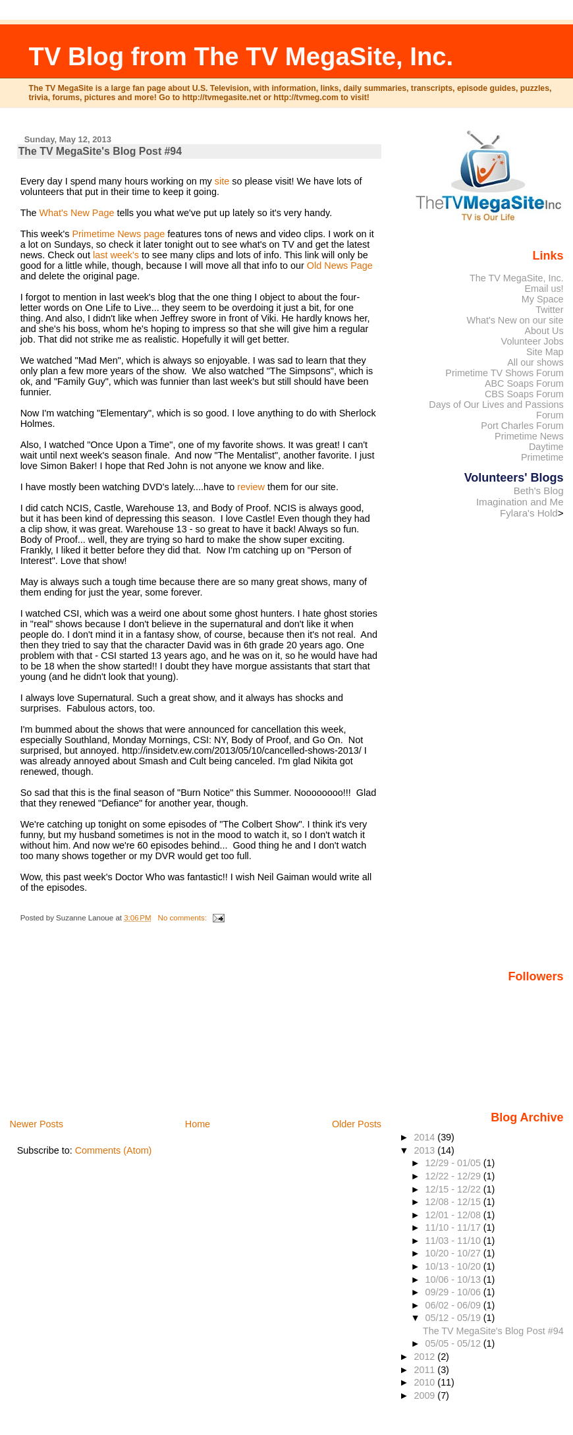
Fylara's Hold (529, 513)
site (222, 181)
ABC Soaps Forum (524, 383)
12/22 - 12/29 (454, 1176)
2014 (425, 1137)
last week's (116, 255)
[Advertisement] (116, 1024)
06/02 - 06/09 (454, 1305)
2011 (425, 1370)
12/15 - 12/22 (454, 1189)
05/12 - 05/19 (454, 1317)
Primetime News (529, 436)
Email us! (544, 288)
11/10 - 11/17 (454, 1227)
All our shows (535, 362)
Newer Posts (36, 1124)
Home (197, 1124)
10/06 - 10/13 (454, 1279)
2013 (425, 1150)
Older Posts (356, 1124)
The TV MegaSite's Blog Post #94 (100, 151)
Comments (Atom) (113, 1150)
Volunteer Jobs (532, 341)
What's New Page (76, 213)
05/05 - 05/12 (454, 1343)
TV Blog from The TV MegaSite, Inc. (241, 56)
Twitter (549, 309)
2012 (425, 1356)
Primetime (542, 457)
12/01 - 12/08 (454, 1215)
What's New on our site (514, 320)
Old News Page (340, 265)
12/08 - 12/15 (454, 1201)
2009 (425, 1395)
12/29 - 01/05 (454, 1163)
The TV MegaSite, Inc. (517, 278)
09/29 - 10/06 (454, 1292)
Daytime (546, 446)
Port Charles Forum (522, 425)
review (251, 487)
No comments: (183, 918)
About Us (544, 330)
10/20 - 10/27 (454, 1253)
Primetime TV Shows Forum (504, 373)
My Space (543, 299)
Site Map (545, 352)
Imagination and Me (520, 501)
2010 (425, 1382)
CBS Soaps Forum (524, 394)
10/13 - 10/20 (454, 1266)
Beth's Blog (539, 490)
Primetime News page (118, 234)
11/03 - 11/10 (454, 1240)
